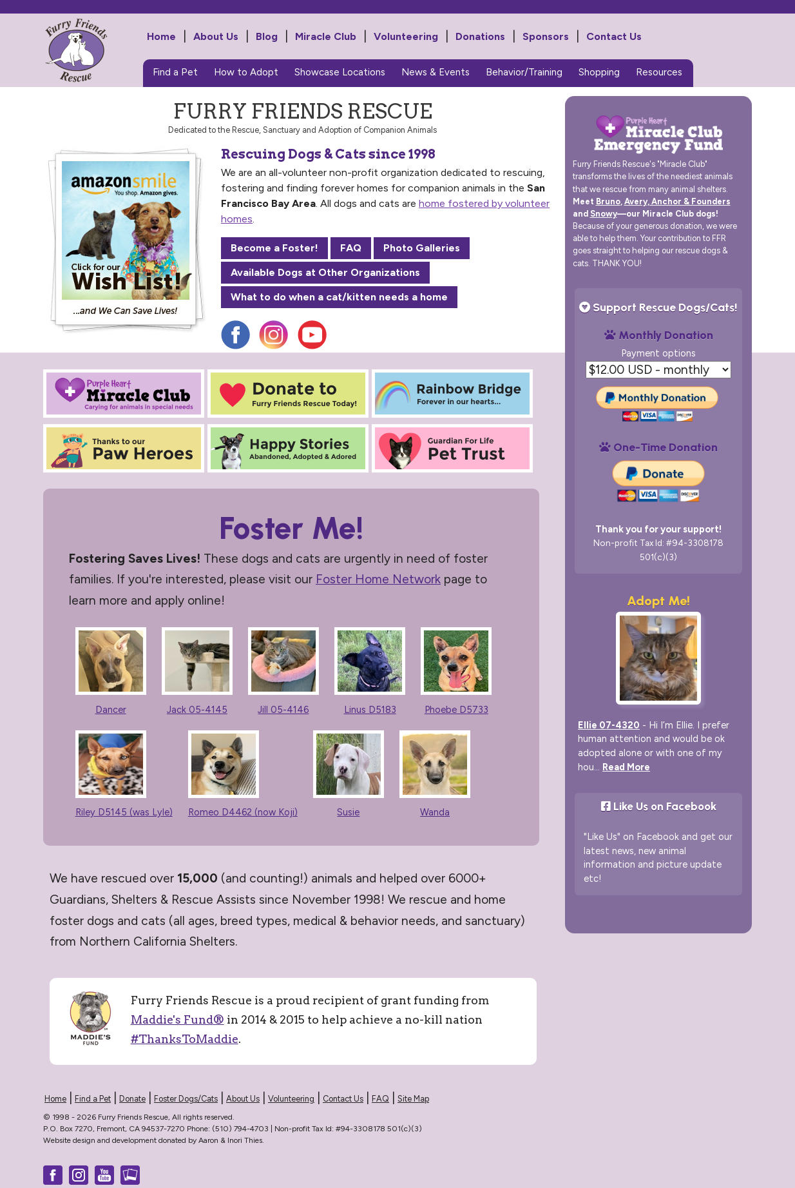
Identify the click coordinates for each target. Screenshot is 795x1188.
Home (161, 36)
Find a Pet (175, 72)
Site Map (413, 1099)
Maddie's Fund (177, 1019)
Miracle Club (325, 36)
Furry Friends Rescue (98, 59)
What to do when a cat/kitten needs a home (339, 297)
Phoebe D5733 (456, 710)
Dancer (110, 710)
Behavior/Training (524, 72)
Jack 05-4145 (197, 710)
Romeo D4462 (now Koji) (243, 812)
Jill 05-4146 (283, 710)
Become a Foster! (274, 248)
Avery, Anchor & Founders (677, 201)
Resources (659, 72)
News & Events (435, 72)
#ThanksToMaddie (184, 1039)
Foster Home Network (378, 579)
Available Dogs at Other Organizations (325, 272)
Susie (348, 812)
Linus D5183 (370, 710)
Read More (626, 767)
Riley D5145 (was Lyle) (124, 812)
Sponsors (545, 36)
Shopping (599, 72)
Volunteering (406, 36)
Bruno (608, 201)
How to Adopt (246, 72)
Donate (132, 1099)
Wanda (435, 812)
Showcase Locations (339, 72)
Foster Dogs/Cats (186, 1099)
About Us (215, 36)
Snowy (603, 214)
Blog (267, 36)
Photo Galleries (421, 248)
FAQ (350, 248)
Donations (480, 36)
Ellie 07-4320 (609, 725)
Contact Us (614, 36)
